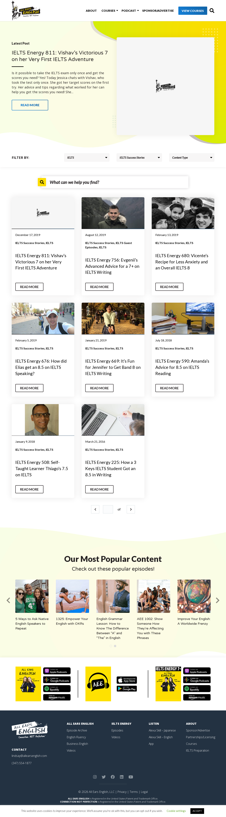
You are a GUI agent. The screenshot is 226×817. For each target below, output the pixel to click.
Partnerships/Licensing (201, 736)
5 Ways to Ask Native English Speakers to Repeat (32, 623)
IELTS (49, 243)
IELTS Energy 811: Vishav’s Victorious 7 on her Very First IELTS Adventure (41, 261)
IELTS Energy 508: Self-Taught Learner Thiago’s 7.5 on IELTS (42, 468)
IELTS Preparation (198, 749)
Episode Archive (77, 730)
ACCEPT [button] (197, 811)
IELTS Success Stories (30, 243)
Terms (134, 791)
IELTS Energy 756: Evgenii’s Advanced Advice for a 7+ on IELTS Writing (112, 266)
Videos (71, 749)
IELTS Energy (122, 723)
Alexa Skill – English (161, 736)
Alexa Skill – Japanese (162, 730)
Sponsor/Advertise (151, 10)
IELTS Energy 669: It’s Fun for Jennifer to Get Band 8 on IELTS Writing (111, 367)
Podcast (122, 10)
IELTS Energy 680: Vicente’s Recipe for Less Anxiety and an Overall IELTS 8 (182, 261)
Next (131, 509)
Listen (154, 723)
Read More (29, 287)
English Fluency (76, 736)
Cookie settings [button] (176, 810)
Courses (102, 10)
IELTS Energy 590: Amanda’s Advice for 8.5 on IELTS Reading (182, 367)
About (85, 10)
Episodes (117, 730)
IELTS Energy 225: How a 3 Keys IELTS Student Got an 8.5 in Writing (111, 468)
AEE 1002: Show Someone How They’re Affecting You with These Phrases (150, 627)
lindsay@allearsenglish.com (29, 755)
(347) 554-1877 (22, 762)
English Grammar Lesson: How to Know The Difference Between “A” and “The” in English (112, 627)
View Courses (186, 11)
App (151, 743)
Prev (95, 509)
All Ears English (80, 723)
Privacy (122, 791)
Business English (77, 743)
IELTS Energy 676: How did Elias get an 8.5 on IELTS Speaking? (41, 367)
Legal (144, 791)
